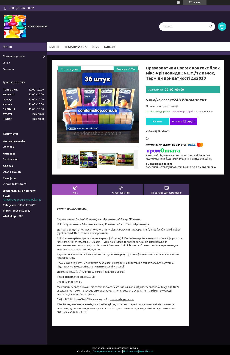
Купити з (183, 121)
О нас (95, 46)
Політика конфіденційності (138, 351)
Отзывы (8, 69)
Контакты (110, 46)
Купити (157, 121)
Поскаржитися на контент (107, 351)
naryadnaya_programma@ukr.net (22, 199)
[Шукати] (211, 26)
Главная (54, 46)
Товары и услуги (75, 46)
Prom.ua (133, 348)
